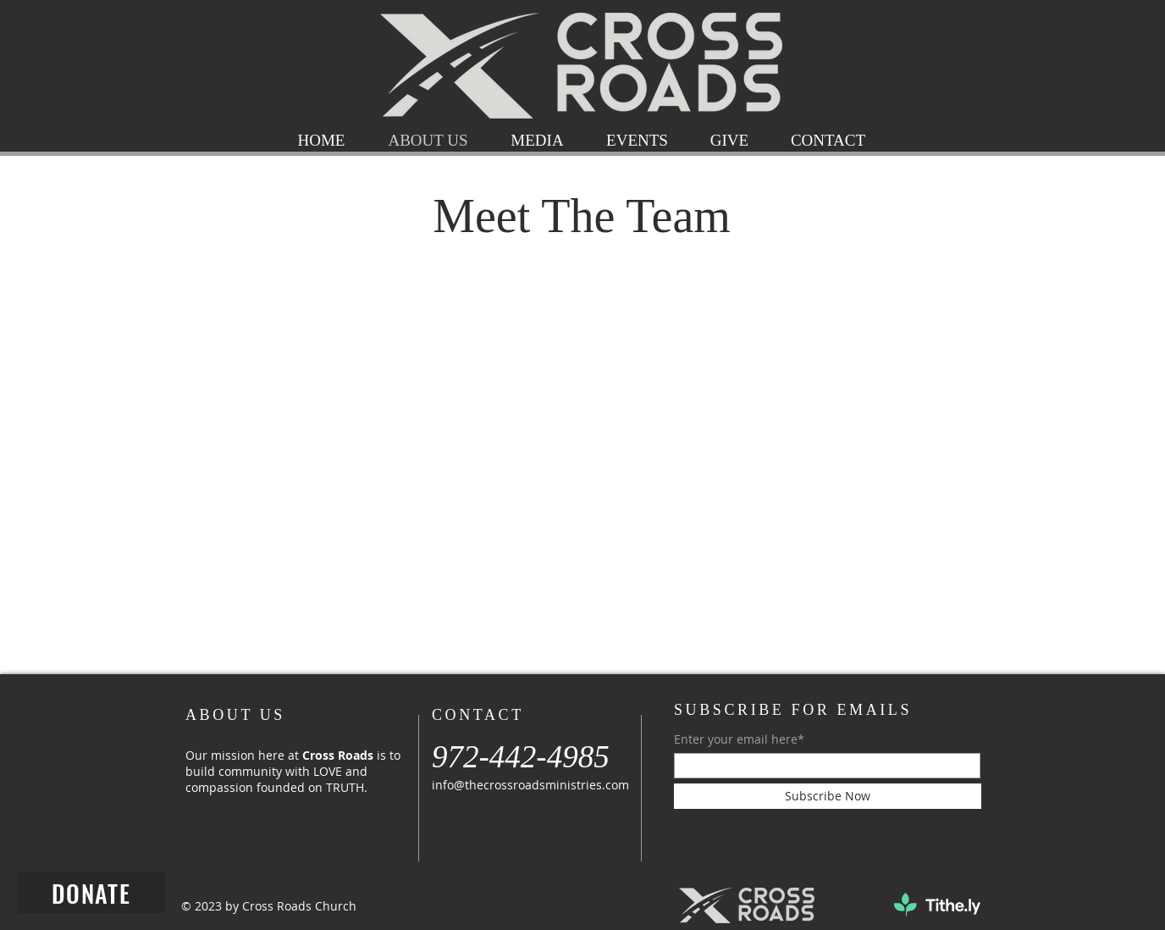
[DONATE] (91, 892)
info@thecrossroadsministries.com (530, 785)
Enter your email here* (739, 739)
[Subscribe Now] (827, 796)
